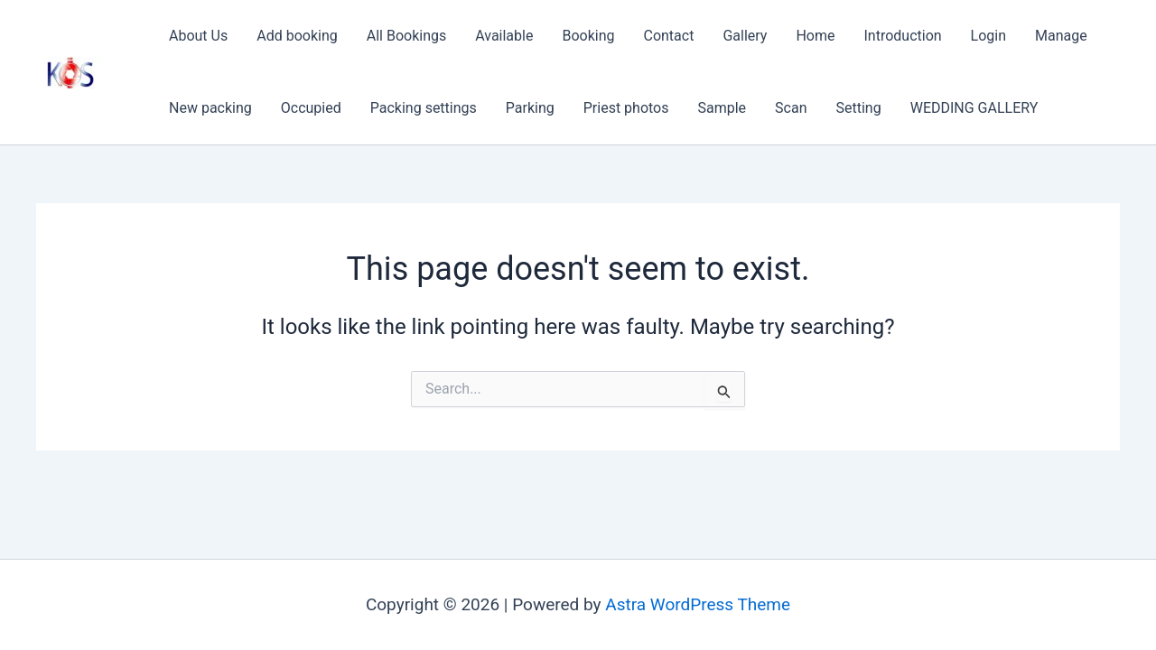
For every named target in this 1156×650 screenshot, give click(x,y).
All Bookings (406, 35)
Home (815, 35)
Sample (722, 107)
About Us (198, 35)
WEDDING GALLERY (974, 107)
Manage (1061, 35)
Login (988, 35)
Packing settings (423, 107)
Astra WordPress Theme (697, 604)
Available (504, 35)
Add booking (297, 35)
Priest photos (626, 107)
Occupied (311, 107)
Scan (790, 107)
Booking (588, 35)
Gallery (744, 35)
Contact (668, 35)
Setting (858, 107)
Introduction (902, 35)
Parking (530, 107)
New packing (210, 107)
